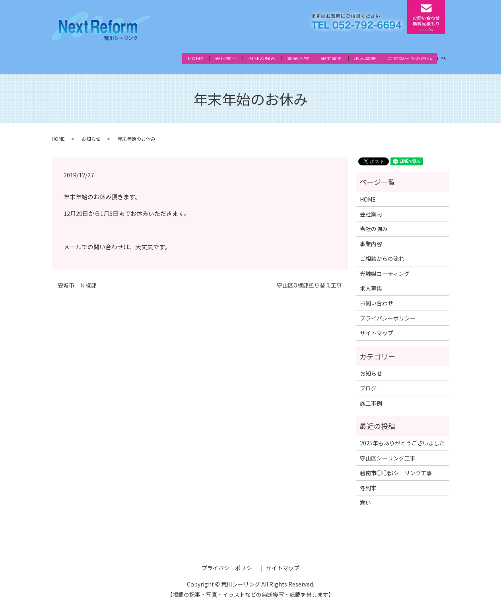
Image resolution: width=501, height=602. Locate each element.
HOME (196, 58)
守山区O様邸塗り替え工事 (309, 278)
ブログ (368, 381)
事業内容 (298, 58)
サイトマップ (376, 326)
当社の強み (262, 58)
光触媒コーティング (385, 266)
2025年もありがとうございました (402, 436)
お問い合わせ (376, 296)
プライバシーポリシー (388, 311)
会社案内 (226, 58)
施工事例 (331, 58)
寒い (365, 495)
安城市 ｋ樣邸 (77, 278)
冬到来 (368, 481)
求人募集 (365, 58)
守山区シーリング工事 (388, 451)
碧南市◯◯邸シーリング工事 (396, 466)
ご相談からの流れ (409, 58)
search (446, 59)
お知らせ (91, 131)
